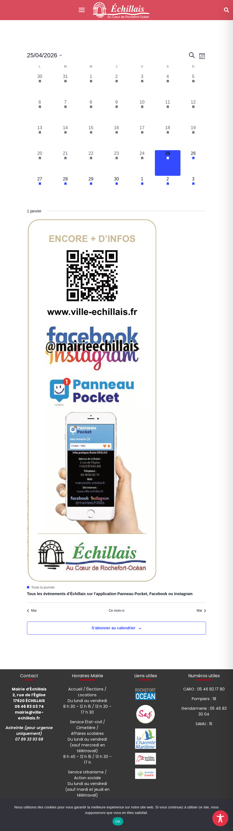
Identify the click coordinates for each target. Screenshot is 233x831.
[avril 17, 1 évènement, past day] (142, 137)
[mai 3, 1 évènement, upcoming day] (193, 188)
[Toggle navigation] (81, 10)
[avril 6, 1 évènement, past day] (40, 112)
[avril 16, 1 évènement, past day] (116, 137)
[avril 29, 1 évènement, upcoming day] (91, 188)
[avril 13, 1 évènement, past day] (40, 137)
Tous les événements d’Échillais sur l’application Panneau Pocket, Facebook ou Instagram (110, 594)
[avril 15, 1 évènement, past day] (91, 137)
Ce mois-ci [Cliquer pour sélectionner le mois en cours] (116, 611)
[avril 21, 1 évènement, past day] (65, 163)
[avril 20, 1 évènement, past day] (40, 163)
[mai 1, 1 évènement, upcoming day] (142, 188)
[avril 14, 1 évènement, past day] (65, 137)
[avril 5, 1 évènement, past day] (193, 86)
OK (117, 821)
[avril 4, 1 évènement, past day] (167, 86)
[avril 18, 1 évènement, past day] (167, 137)
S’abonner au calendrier (114, 628)
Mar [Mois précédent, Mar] (32, 611)
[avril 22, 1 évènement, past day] (91, 163)
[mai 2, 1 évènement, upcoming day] (167, 188)
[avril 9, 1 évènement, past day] (116, 112)
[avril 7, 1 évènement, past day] (65, 112)
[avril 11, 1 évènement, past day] (167, 112)
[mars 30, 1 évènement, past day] (40, 86)
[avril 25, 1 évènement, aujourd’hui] (167, 163)
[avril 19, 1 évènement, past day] (193, 137)
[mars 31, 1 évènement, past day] (65, 86)
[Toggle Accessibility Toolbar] (220, 818)
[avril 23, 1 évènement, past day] (116, 163)
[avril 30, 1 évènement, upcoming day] (116, 188)
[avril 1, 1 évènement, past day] (91, 86)
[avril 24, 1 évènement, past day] (142, 163)
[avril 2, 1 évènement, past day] (116, 86)
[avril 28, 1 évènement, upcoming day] (65, 188)
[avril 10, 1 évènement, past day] (142, 112)
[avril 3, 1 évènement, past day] (142, 86)
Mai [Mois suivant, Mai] (201, 611)
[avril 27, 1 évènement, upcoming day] (40, 188)
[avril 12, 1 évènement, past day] (193, 112)
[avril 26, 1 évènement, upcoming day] (193, 163)
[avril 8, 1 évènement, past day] (91, 112)
